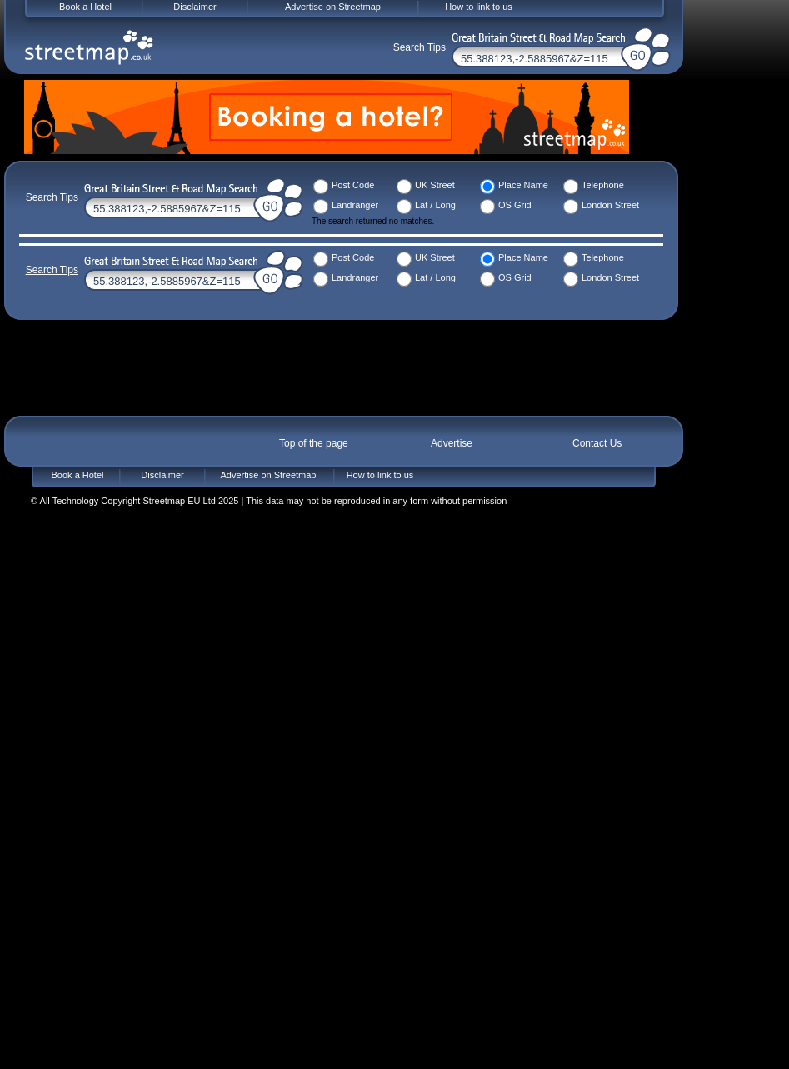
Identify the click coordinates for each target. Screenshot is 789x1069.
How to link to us (380, 475)
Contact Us (597, 443)
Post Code (353, 185)
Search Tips (52, 197)
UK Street (435, 185)
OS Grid (515, 205)
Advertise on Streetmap (269, 475)
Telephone (603, 185)
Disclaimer (162, 475)
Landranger (355, 205)
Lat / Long (435, 205)
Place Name (523, 185)
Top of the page (313, 443)
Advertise (451, 443)
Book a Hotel (78, 475)
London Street (610, 205)
